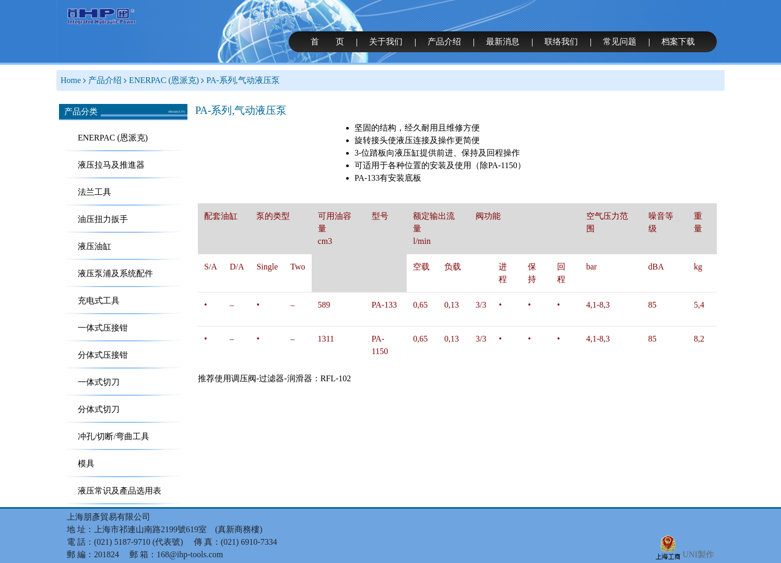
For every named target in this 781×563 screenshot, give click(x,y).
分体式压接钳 (103, 354)
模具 (86, 463)
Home (71, 80)
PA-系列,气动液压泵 (242, 80)
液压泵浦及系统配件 (115, 273)
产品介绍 (444, 41)
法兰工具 (94, 191)
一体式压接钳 (103, 327)
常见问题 (619, 41)
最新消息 (502, 41)
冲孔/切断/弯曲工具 (113, 436)
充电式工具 (99, 300)
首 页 (327, 41)
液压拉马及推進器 (111, 164)
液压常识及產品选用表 (119, 490)
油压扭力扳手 (103, 219)
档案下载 (678, 41)
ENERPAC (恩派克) (164, 80)
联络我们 (561, 41)
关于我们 (386, 41)
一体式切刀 (99, 382)
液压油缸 (94, 246)
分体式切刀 (99, 409)
